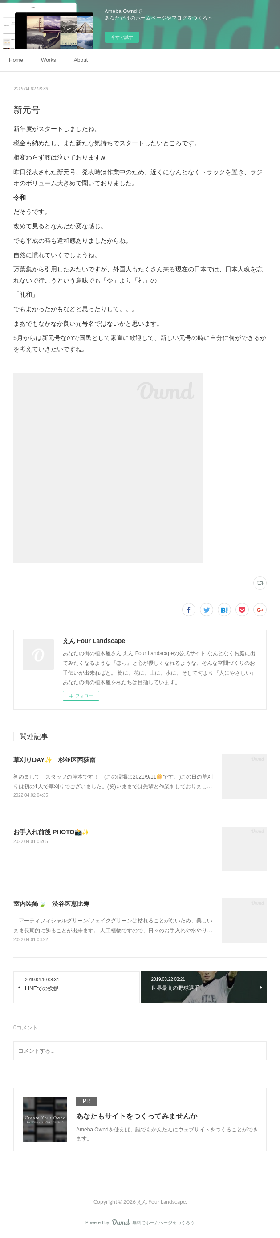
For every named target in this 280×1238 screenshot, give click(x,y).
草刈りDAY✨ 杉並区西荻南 (54, 759)
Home (16, 60)
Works (48, 60)
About (81, 60)
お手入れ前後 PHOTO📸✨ (51, 832)
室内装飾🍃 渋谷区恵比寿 (51, 903)
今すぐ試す (122, 37)
